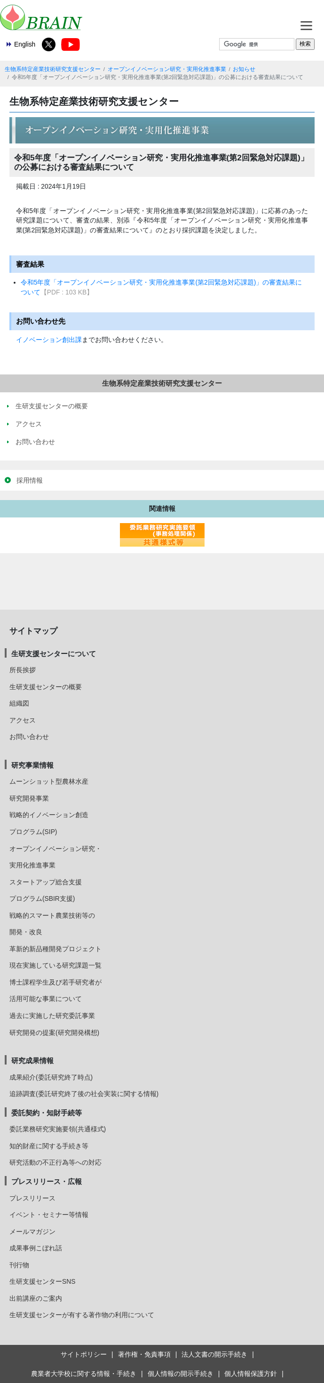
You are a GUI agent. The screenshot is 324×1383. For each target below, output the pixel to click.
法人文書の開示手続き (214, 1354)
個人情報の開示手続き (180, 1373)
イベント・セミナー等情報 (48, 1214)
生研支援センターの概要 (45, 687)
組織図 (19, 703)
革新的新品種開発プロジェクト (55, 949)
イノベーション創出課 (49, 339)
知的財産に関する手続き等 (48, 1146)
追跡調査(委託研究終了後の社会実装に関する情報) (83, 1093)
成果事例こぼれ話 (35, 1248)
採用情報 (29, 480)
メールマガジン (32, 1231)
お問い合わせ (29, 736)
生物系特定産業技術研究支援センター (53, 69)
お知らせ (244, 69)
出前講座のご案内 (35, 1298)
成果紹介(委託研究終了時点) (51, 1077)
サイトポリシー (84, 1354)
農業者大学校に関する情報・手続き (83, 1373)
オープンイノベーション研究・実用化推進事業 (167, 69)
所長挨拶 (22, 670)
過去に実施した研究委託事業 (52, 1015)
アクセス (22, 720)
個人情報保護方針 (250, 1373)
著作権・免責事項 (144, 1354)
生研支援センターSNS (42, 1281)
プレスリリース (32, 1198)
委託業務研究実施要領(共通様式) (57, 1129)
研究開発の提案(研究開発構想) (54, 1032)
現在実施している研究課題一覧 (55, 965)
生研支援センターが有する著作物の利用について (81, 1315)
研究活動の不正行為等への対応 (55, 1162)
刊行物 (19, 1265)
